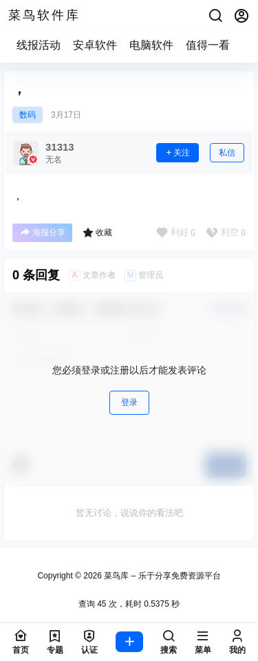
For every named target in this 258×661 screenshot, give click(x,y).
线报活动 (39, 45)
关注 (177, 153)
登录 (129, 402)
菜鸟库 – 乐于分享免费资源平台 (161, 576)
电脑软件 (151, 45)
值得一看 (208, 45)
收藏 (97, 232)
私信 (227, 153)
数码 (27, 115)
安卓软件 (95, 45)
